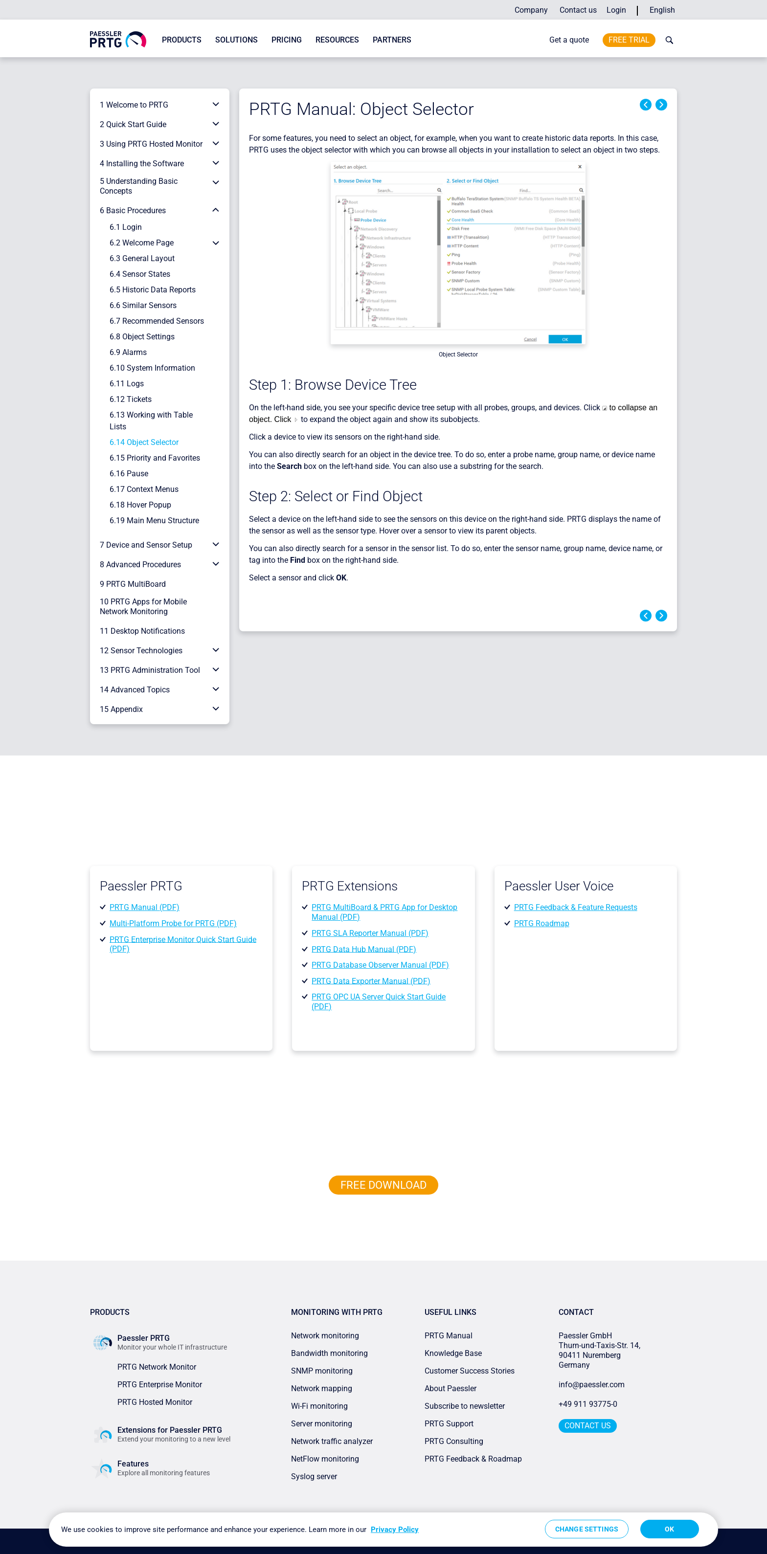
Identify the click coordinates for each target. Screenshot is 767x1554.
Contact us (578, 10)
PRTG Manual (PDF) (145, 907)
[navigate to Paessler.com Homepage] (118, 39)
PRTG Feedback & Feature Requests (575, 907)
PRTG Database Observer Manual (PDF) (380, 965)
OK (669, 1529)
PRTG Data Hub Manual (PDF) (364, 949)
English (662, 10)
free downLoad (383, 1185)
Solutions (236, 39)
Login (616, 10)
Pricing (286, 39)
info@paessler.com (592, 1384)
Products (182, 39)
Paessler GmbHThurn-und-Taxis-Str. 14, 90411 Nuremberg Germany (600, 1350)
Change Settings (586, 1529)
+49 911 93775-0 (588, 1404)
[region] (383, 1529)
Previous (646, 105)
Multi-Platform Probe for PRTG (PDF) (173, 923)
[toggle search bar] (667, 40)
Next (661, 105)
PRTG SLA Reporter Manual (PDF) (370, 933)
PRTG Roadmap (541, 923)
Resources (337, 39)
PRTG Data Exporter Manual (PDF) (371, 980)
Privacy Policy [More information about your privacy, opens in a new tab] (395, 1529)
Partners (392, 39)
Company (531, 10)
